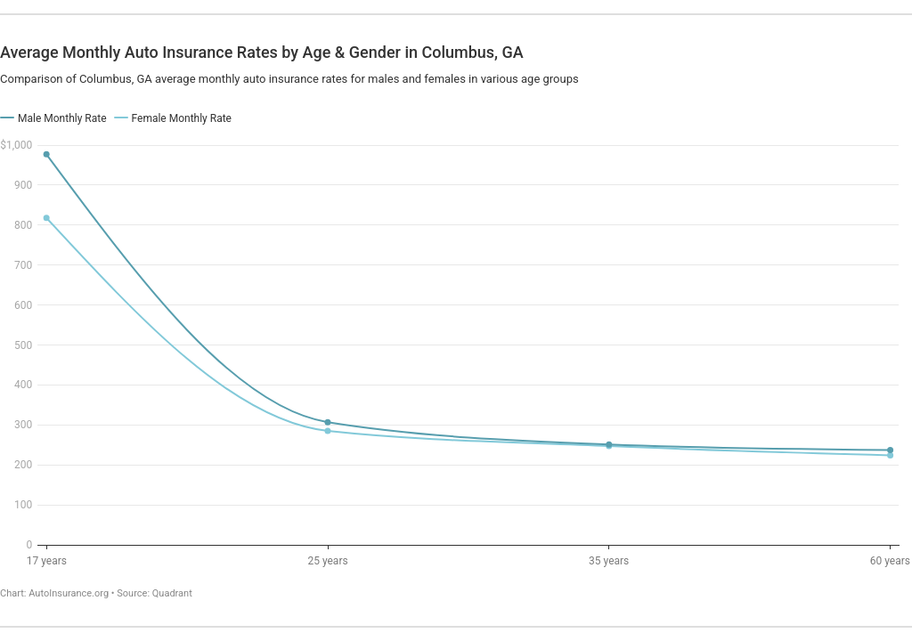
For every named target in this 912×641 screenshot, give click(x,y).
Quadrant (172, 593)
